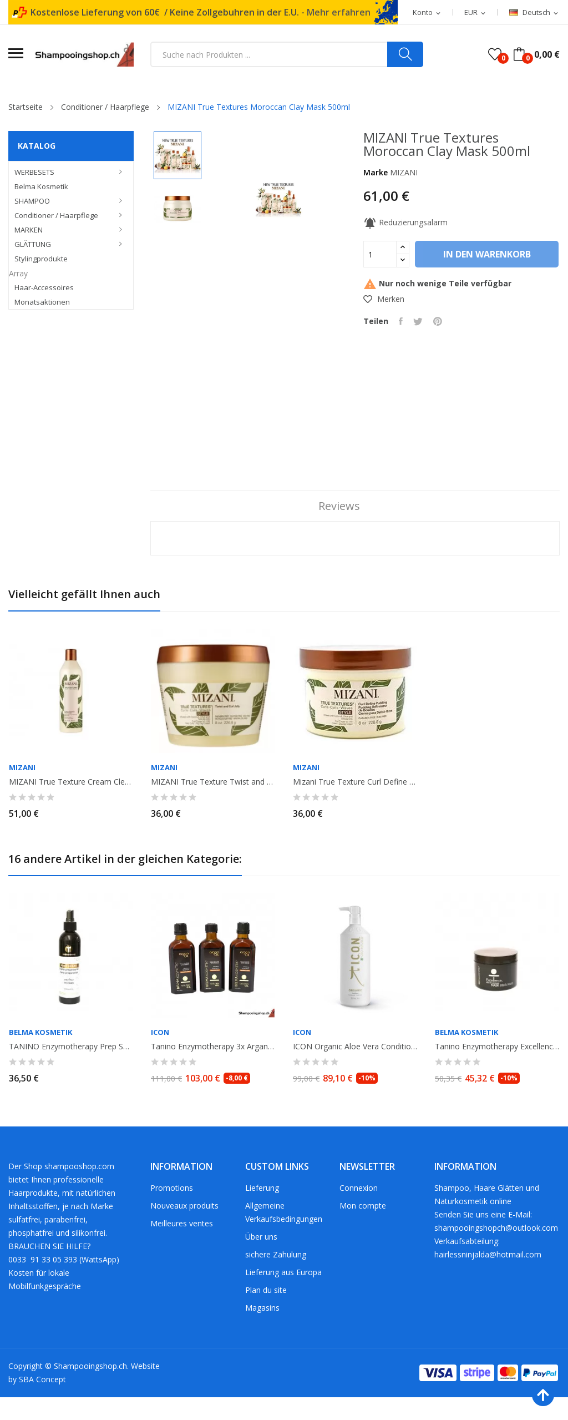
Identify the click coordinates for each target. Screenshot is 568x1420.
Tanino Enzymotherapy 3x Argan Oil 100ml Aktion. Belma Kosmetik (213, 1069)
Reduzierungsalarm (405, 222)
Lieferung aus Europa (283, 1295)
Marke (375, 172)
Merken (383, 330)
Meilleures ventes (181, 1246)
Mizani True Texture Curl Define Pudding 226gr (355, 805)
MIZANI (404, 172)
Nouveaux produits (184, 1228)
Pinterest (439, 352)
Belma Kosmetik (40, 1055)
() (494, 54)
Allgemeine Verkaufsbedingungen (283, 1235)
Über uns (261, 1259)
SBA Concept (42, 1402)
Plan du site (266, 1312)
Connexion (358, 1210)
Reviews (337, 529)
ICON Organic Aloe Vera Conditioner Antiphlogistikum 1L (355, 1069)
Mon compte (362, 1228)
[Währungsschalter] (475, 12)
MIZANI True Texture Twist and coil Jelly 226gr (213, 805)
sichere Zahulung (275, 1277)
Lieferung (262, 1210)
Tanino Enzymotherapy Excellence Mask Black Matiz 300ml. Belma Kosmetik (497, 1069)
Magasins (262, 1330)
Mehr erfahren (339, 12)
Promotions (171, 1210)
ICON (160, 1055)
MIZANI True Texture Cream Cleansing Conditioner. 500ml (71, 805)
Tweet (419, 352)
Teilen (401, 352)
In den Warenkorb (437, 285)
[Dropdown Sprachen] (534, 12)
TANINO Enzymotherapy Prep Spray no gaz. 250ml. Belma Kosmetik (71, 1069)
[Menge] (380, 254)
